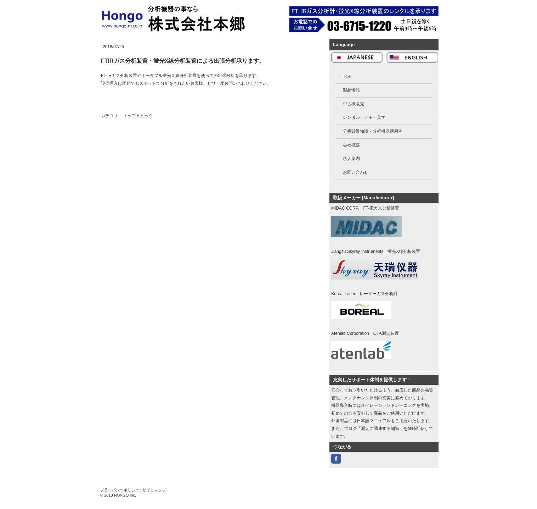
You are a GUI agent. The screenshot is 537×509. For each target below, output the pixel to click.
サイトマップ (154, 490)
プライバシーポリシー (119, 490)
